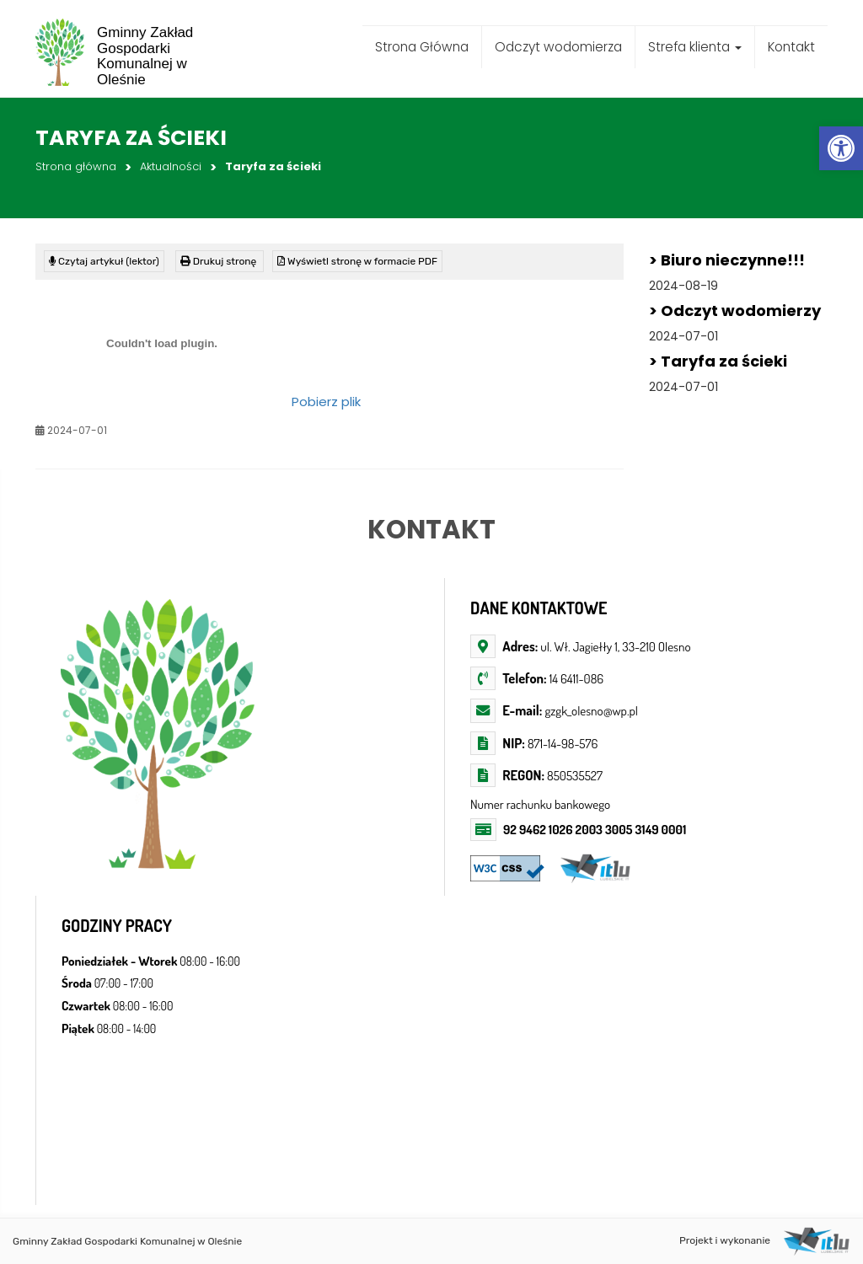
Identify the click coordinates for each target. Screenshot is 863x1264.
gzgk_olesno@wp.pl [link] (590, 710)
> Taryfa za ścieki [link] (718, 361)
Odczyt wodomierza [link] (558, 47)
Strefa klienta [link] (695, 47)
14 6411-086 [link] (576, 678)
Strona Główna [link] (422, 47)
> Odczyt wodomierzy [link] (735, 310)
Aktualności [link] (170, 166)
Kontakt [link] (791, 47)
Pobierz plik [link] (326, 401)
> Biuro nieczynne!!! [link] (727, 259)
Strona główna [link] (75, 166)
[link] (841, 148)
